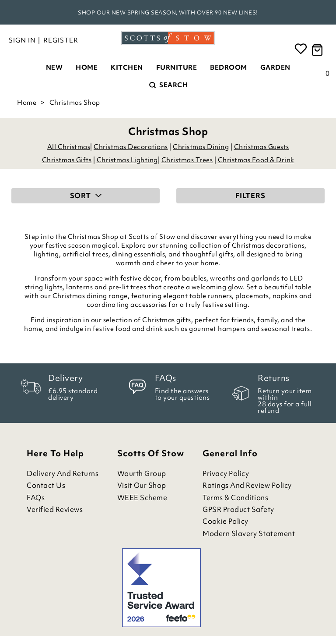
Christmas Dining (201, 146)
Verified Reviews (55, 509)
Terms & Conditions (235, 497)
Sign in (22, 40)
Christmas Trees (187, 160)
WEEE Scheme (142, 497)
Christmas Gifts (67, 160)
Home (87, 67)
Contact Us (46, 485)
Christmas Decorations (131, 146)
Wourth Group (141, 473)
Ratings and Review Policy (247, 485)
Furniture (176, 67)
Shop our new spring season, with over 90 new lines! (168, 12)
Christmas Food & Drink (256, 160)
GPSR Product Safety (238, 509)
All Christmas (69, 146)
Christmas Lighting (127, 160)
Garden (275, 67)
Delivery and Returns (62, 473)
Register (60, 40)
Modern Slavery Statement (249, 533)
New (54, 67)
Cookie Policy (225, 521)
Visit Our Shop (141, 485)
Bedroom (228, 67)
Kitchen (127, 67)
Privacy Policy (226, 473)
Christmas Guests (261, 146)
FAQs (36, 497)
